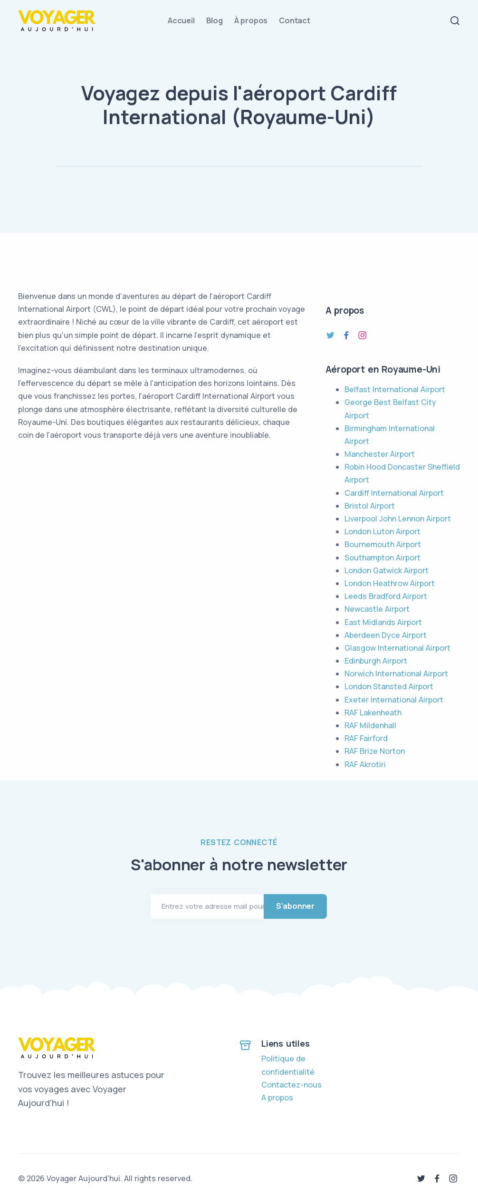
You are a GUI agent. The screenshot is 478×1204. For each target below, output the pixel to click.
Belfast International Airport (394, 389)
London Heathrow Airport (389, 583)
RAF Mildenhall (370, 725)
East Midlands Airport (383, 622)
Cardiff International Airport (394, 493)
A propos (277, 1097)
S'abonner (295, 906)
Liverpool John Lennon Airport (397, 518)
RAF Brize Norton (374, 751)
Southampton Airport (382, 557)
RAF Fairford (366, 738)
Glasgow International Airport (397, 648)
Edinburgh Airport (375, 660)
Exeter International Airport (393, 699)
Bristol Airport (369, 506)
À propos (251, 20)
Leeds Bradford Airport (385, 596)
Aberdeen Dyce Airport (385, 635)
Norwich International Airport (396, 673)
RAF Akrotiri (365, 764)
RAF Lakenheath (373, 712)
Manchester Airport (379, 454)
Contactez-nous (291, 1084)
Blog (214, 20)
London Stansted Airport (388, 686)
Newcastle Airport (377, 609)
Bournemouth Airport (382, 544)
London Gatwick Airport (386, 570)
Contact (294, 20)
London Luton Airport (382, 531)
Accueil (181, 20)
